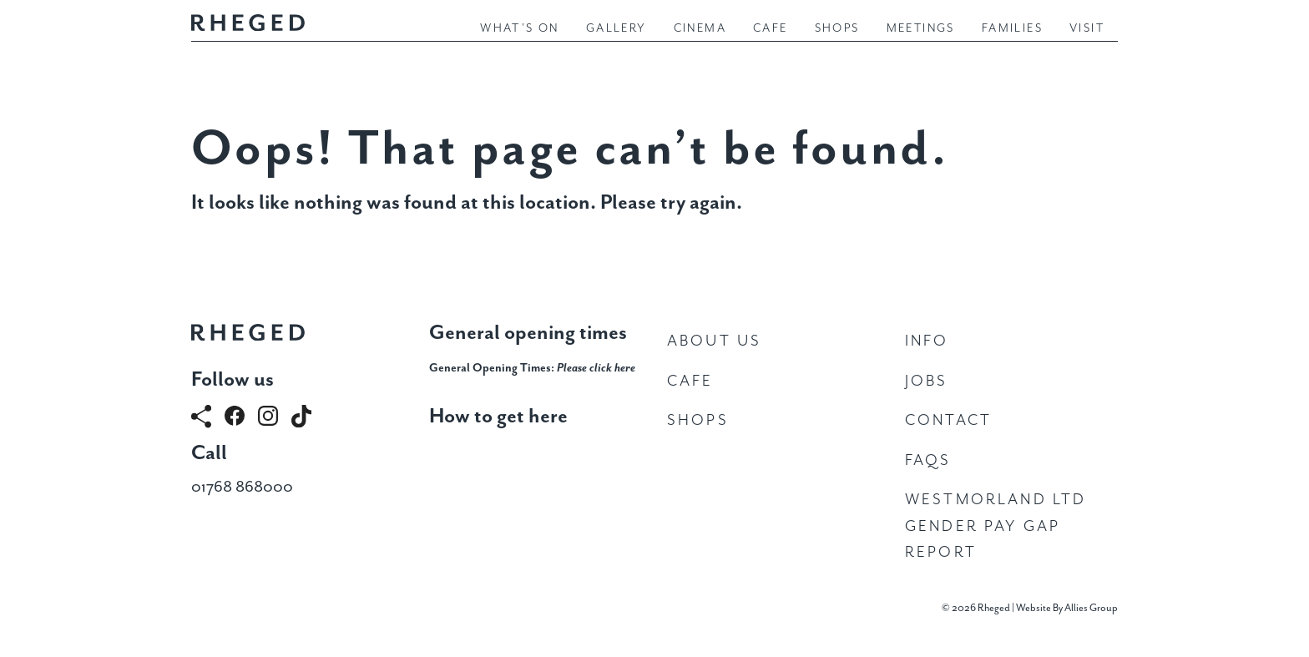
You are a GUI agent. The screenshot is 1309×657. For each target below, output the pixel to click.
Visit (1086, 28)
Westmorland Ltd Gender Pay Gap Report (995, 526)
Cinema (700, 28)
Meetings (921, 28)
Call (209, 453)
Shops (837, 28)
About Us (714, 341)
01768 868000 (242, 487)
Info (927, 341)
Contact (948, 420)
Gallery (616, 28)
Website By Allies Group (1067, 608)
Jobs (926, 381)
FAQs (928, 460)
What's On (519, 28)
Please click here (596, 368)
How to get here (498, 416)
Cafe (770, 28)
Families (1012, 28)
